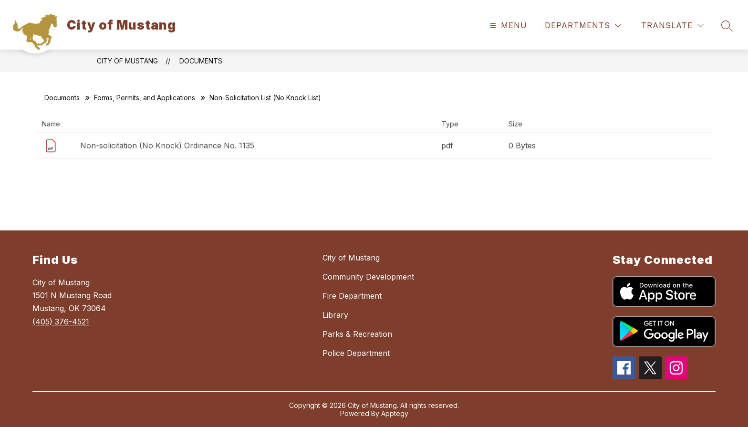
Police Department (356, 353)
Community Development (368, 276)
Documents (200, 61)
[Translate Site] (672, 25)
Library (335, 315)
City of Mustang (127, 61)
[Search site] (727, 25)
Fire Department (352, 296)
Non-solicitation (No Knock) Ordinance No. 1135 (167, 145)
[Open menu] (507, 25)
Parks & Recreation (357, 334)
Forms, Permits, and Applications (144, 98)
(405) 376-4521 (60, 321)
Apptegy (394, 413)
